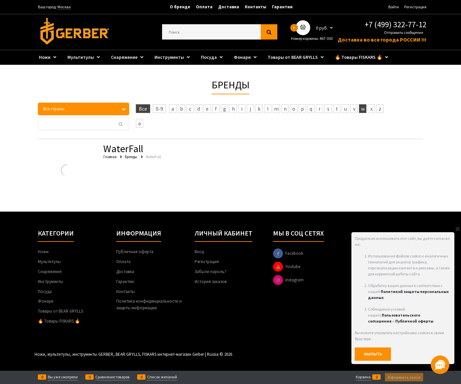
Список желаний (162, 377)
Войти (393, 6)
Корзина (363, 377)
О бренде (180, 7)
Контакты (255, 7)
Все (143, 108)
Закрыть (373, 353)
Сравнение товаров (112, 377)
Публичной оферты (414, 321)
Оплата (204, 7)
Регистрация (415, 6)
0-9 (159, 108)
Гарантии (282, 7)
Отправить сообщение (403, 32)
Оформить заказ (404, 377)
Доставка (228, 7)
